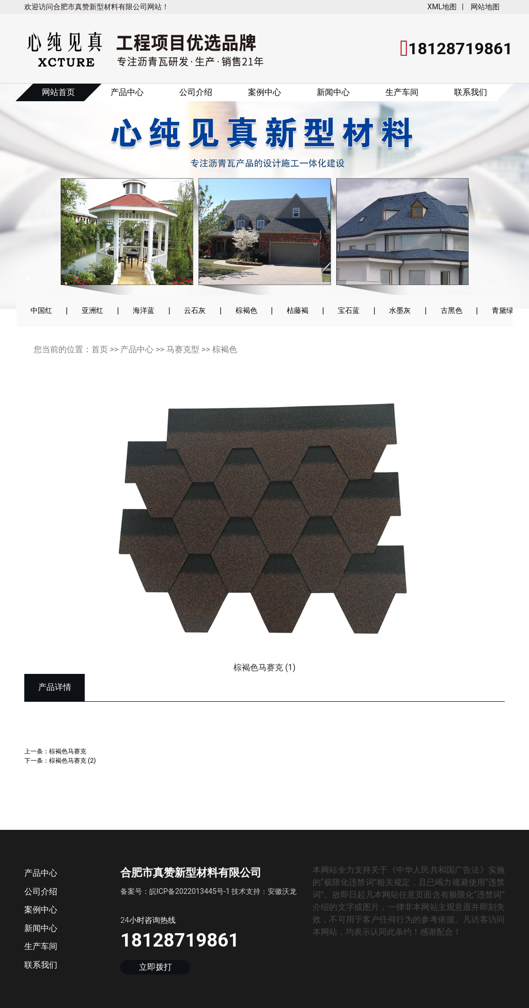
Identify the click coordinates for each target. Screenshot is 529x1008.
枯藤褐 (297, 310)
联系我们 (470, 92)
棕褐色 (246, 310)
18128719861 (179, 940)
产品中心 (127, 92)
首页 (99, 349)
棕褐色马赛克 (67, 751)
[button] (37, 203)
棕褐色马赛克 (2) (72, 760)
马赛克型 (182, 349)
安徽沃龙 (282, 891)
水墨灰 (400, 310)
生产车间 (401, 92)
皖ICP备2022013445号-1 (189, 891)
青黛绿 (503, 310)
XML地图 (442, 7)
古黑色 (451, 310)
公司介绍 (195, 92)
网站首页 (58, 92)
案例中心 (264, 92)
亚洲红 (92, 310)
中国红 (41, 310)
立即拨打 (155, 967)
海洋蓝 (143, 310)
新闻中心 (333, 92)
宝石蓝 (349, 310)
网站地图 (485, 7)
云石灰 (195, 310)
